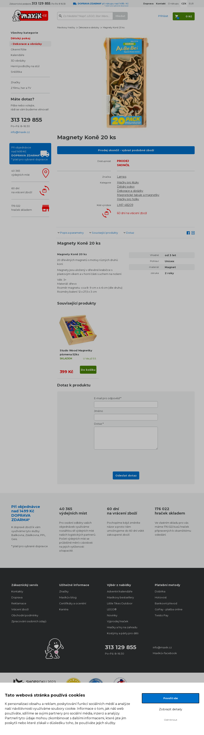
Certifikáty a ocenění (72, 603)
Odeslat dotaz (126, 475)
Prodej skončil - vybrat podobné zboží (126, 150)
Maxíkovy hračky (66, 27)
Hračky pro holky (128, 199)
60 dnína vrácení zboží (21, 190)
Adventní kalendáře (119, 591)
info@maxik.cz (20, 132)
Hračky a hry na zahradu (122, 627)
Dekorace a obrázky (27, 43)
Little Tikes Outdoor (119, 603)
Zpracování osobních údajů (28, 621)
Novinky (112, 615)
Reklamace (18, 603)
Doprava (17, 597)
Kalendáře (17, 55)
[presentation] (126, 459)
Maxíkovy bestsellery (120, 597)
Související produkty (105, 232)
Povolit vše (170, 698)
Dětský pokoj (20, 38)
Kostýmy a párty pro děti (122, 633)
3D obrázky (18, 60)
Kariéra (63, 609)
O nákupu (173, 3)
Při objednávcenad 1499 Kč (29, 153)
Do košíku (88, 369)
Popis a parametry (72, 232)
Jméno (98, 411)
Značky (15, 82)
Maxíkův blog (67, 597)
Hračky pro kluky (128, 182)
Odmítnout (170, 719)
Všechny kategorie (24, 32)
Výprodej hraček (117, 621)
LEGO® (112, 609)
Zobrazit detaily (170, 709)
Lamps (121, 176)
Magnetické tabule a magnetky (138, 195)
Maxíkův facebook (165, 653)
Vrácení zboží (20, 609)
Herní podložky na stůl (25, 66)
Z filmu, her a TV (21, 87)
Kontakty (17, 591)
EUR (191, 3)
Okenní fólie (18, 49)
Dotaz (130, 232)
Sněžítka (16, 71)
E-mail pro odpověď (107, 398)
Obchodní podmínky (24, 615)
